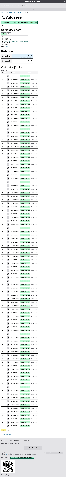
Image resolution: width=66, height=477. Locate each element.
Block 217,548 (25, 224)
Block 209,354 (25, 259)
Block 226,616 (25, 168)
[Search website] (33, 5)
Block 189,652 (25, 387)
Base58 (7, 25)
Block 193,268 (25, 358)
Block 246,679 (25, 97)
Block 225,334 (25, 171)
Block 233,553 (25, 150)
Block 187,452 (25, 411)
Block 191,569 (25, 369)
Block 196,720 (25, 334)
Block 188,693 (25, 394)
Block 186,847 (25, 415)
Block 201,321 (25, 295)
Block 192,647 (25, 362)
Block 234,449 (25, 146)
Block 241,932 (25, 111)
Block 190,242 (25, 380)
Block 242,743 (25, 108)
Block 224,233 (25, 175)
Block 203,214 (25, 281)
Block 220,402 (25, 192)
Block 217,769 (25, 221)
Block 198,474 (25, 320)
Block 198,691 (25, 316)
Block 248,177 (25, 93)
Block (10, 12)
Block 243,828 (25, 104)
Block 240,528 (25, 115)
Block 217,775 (25, 217)
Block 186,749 (25, 419)
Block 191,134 (25, 373)
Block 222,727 (25, 185)
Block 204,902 (25, 274)
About (3, 440)
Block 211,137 (25, 252)
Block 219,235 (25, 199)
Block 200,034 (25, 302)
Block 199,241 (25, 313)
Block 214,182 (25, 238)
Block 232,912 (25, 153)
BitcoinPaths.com (15, 443)
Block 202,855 (25, 284)
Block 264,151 (25, 79)
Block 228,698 (25, 164)
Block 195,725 (25, 341)
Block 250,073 (25, 90)
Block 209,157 (25, 263)
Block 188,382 (25, 397)
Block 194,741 (25, 351)
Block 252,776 (25, 86)
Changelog (25, 440)
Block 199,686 (25, 305)
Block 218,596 (25, 203)
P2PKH (6, 46)
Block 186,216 (25, 426)
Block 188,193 (25, 401)
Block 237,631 (25, 132)
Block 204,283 (25, 277)
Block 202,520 (25, 288)
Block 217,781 (25, 214)
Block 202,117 (25, 291)
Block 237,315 (25, 136)
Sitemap (17, 440)
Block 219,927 (25, 196)
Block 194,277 (25, 355)
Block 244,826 (25, 100)
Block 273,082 (25, 76)
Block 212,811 (25, 245)
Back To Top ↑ (33, 448)
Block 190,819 (25, 376)
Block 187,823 (25, 408)
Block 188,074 (25, 404)
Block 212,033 (25, 249)
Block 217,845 (25, 210)
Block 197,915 (25, 327)
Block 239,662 (25, 118)
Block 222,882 (25, 182)
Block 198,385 (25, 323)
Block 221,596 (25, 189)
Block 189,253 (25, 390)
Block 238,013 (25, 129)
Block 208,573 (25, 267)
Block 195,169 (25, 348)
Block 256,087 (25, 83)
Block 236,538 (25, 139)
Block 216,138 (25, 231)
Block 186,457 (25, 422)
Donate (9, 440)
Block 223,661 (25, 178)
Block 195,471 (25, 344)
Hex (9, 34)
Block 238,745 (25, 125)
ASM (3, 34)
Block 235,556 (25, 143)
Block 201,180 (25, 298)
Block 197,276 (25, 330)
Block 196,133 (25, 337)
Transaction (18, 12)
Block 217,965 (25, 206)
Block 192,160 (25, 366)
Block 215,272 (25, 235)
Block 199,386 (25, 309)
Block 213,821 (25, 242)
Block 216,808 (25, 228)
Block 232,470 (25, 157)
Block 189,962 (25, 383)
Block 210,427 (25, 256)
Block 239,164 (25, 122)
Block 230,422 (25, 161)
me (7, 454)
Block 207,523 (25, 270)
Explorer (3, 12)
